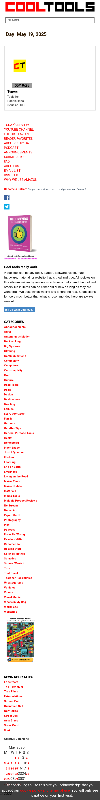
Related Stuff (12, 549)
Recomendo (12, 544)
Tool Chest (11, 573)
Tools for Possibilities (18, 578)
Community (11, 360)
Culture (9, 380)
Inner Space (12, 447)
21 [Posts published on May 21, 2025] (12, 774)
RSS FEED (11, 175)
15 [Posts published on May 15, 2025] (16, 768)
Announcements (15, 327)
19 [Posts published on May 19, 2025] (5, 774)
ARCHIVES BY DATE (18, 143)
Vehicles (9, 587)
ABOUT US (11, 166)
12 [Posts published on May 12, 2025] (5, 768)
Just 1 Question (14, 452)
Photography (12, 520)
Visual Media (12, 597)
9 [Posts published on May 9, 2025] (19, 763)
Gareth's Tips (12, 428)
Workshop (10, 611)
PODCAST (11, 148)
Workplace (11, 607)
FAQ (7, 161)
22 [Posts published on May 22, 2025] (16, 774)
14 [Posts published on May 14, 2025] (12, 768)
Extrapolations (13, 696)
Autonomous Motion (17, 336)
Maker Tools (12, 481)
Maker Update (13, 486)
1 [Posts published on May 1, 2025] (15, 758)
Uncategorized (13, 582)
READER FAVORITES (18, 138)
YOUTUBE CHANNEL (19, 129)
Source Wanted (14, 563)
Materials (10, 491)
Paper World (12, 515)
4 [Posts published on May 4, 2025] (27, 758)
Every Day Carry (14, 414)
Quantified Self (13, 706)
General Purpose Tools (19, 433)
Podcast (9, 529)
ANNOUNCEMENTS (18, 152)
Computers (11, 365)
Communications (15, 356)
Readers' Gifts (13, 539)
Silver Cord (11, 725)
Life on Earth (12, 466)
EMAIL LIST (12, 170)
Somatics (10, 558)
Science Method (14, 553)
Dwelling (9, 404)
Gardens (9, 423)
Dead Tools (11, 384)
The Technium (13, 686)
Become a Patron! (15, 189)
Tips (7, 568)
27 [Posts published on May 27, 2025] (9, 779)
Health (8, 438)
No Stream (11, 505)
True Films (11, 691)
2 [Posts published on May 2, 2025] (19, 758)
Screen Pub (11, 701)
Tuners (12, 91)
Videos (8, 592)
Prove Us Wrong (14, 534)
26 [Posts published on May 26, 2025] (5, 779)
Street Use (11, 715)
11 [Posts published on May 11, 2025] (27, 763)
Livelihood (10, 471)
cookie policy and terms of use (45, 790)
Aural (7, 331)
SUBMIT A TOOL (15, 157)
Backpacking (12, 341)
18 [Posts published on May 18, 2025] (27, 768)
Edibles (9, 409)
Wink (7, 730)
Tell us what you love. (19, 309)
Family (8, 418)
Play (7, 524)
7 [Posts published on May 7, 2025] (11, 763)
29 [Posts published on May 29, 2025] (16, 779)
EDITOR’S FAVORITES (19, 134)
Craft (7, 375)
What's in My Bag (15, 602)
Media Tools (12, 496)
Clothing (9, 351)
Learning (10, 462)
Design (8, 394)
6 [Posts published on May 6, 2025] (8, 763)
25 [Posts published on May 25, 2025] (27, 774)
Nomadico (10, 510)
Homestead (11, 442)
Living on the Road (16, 476)
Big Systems (12, 346)
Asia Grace (11, 720)
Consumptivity (13, 370)
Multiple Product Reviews (20, 500)
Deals (7, 389)
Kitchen (9, 457)
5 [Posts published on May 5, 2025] (5, 763)
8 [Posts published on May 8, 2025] (15, 763)
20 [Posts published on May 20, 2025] (9, 774)
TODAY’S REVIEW (16, 125)
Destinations (12, 399)
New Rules (11, 711)
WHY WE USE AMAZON (20, 180)
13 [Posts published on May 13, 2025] (9, 768)
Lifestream (11, 682)
